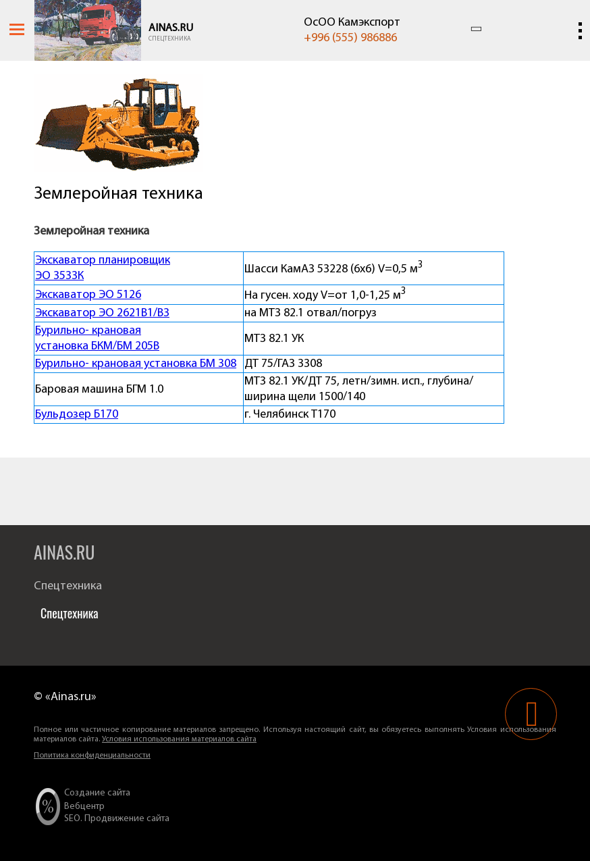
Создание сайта (97, 793)
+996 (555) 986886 (350, 38)
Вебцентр (84, 807)
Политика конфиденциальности (92, 756)
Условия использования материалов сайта (179, 739)
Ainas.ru (171, 28)
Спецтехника (170, 39)
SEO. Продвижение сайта (116, 819)
